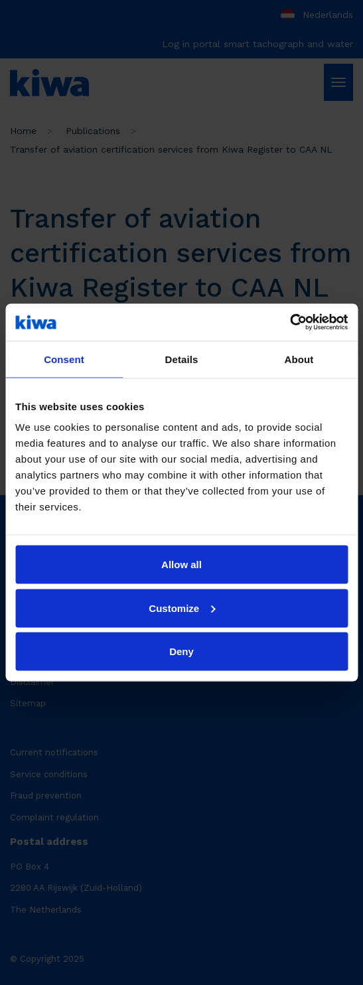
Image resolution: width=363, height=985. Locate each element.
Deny (181, 651)
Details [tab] (181, 358)
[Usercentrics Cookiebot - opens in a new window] (290, 322)
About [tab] (299, 358)
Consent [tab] (64, 358)
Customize (182, 607)
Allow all (181, 564)
